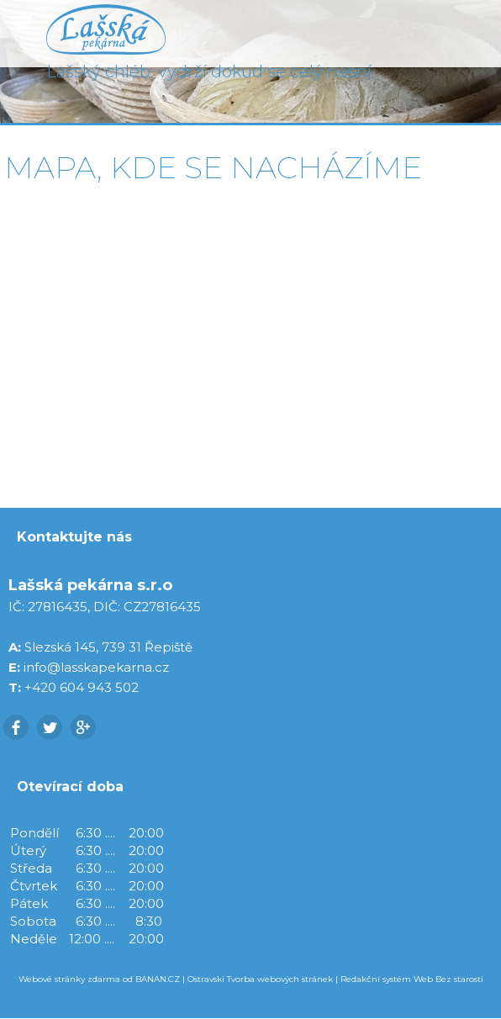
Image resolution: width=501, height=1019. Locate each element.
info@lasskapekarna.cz (96, 667)
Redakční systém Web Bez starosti (411, 979)
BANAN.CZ (157, 979)
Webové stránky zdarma (69, 979)
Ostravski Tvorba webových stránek (260, 979)
